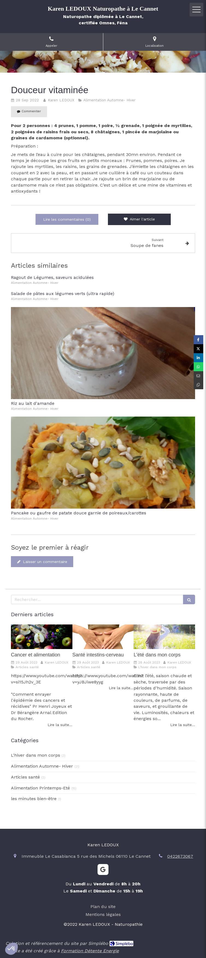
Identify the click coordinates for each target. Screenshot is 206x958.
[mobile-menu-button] (196, 9)
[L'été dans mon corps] (164, 636)
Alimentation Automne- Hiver (42, 766)
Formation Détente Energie (90, 950)
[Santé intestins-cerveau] (103, 636)
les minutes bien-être (34, 798)
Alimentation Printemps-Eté (40, 788)
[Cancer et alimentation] (41, 636)
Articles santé (25, 777)
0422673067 (180, 856)
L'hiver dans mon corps (35, 755)
